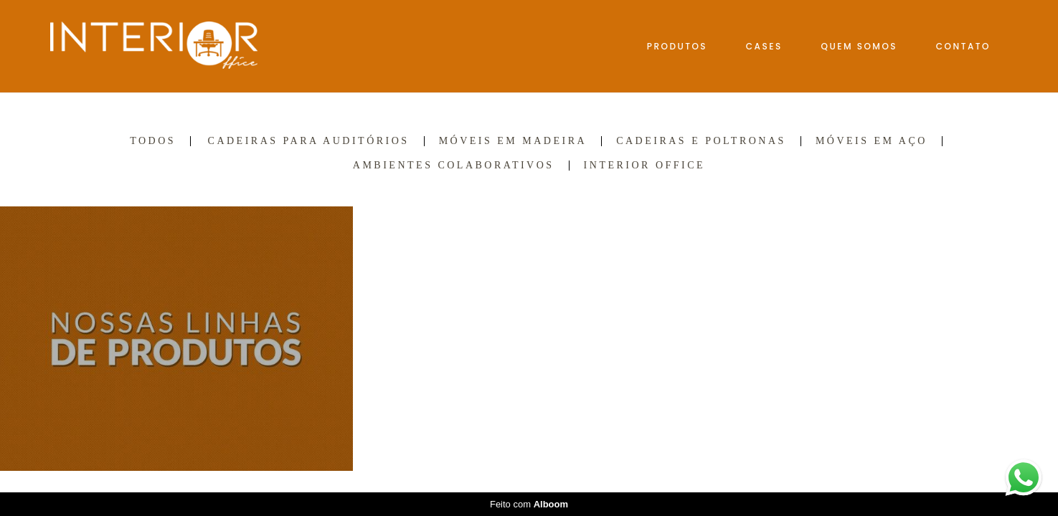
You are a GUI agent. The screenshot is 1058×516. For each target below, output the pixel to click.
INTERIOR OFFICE (645, 166)
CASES (764, 46)
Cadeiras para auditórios (309, 141)
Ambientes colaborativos (453, 166)
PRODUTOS (677, 46)
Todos (153, 141)
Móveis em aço (871, 141)
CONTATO (963, 46)
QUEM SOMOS (859, 46)
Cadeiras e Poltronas (701, 141)
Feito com (529, 504)
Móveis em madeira (513, 141)
